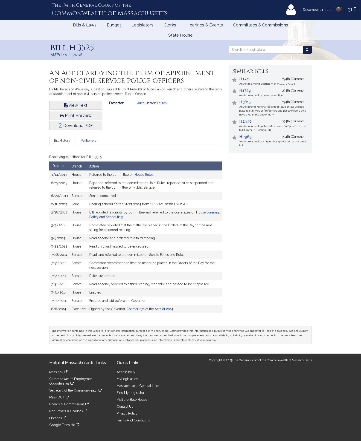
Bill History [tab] (62, 140)
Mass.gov (58, 372)
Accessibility (126, 372)
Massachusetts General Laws (138, 386)
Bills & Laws (84, 25)
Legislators (142, 25)
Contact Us (125, 406)
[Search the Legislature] (307, 50)
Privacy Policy (127, 413)
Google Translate (64, 425)
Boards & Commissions (69, 404)
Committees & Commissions (260, 25)
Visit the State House (132, 399)
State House (180, 35)
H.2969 (245, 137)
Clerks (170, 25)
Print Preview (76, 115)
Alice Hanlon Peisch (152, 103)
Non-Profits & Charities (68, 411)
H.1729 (245, 90)
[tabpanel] (135, 234)
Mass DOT (59, 397)
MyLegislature (127, 379)
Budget (114, 25)
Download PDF (76, 125)
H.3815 (245, 102)
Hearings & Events (204, 25)
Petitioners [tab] (88, 140)
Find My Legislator (130, 393)
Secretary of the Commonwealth (75, 390)
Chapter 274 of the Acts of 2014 (150, 309)
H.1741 (244, 79)
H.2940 (245, 121)
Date (59, 166)
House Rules (143, 174)
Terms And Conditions (133, 420)
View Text (75, 105)
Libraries (57, 418)
